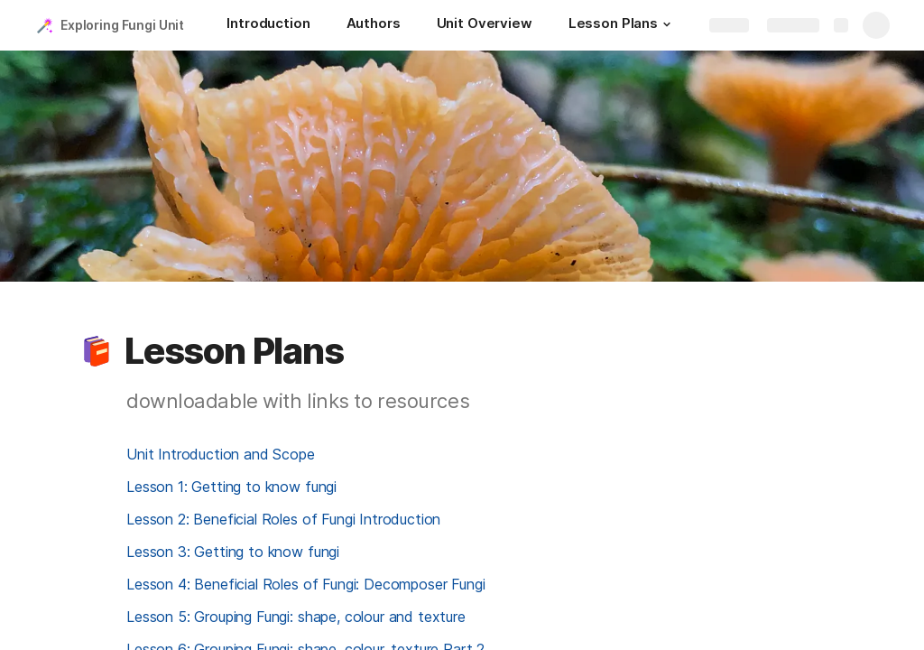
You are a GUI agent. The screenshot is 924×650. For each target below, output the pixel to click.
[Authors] (373, 25)
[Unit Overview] (484, 25)
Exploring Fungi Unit (122, 24)
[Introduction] (268, 25)
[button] (667, 24)
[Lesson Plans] (622, 25)
